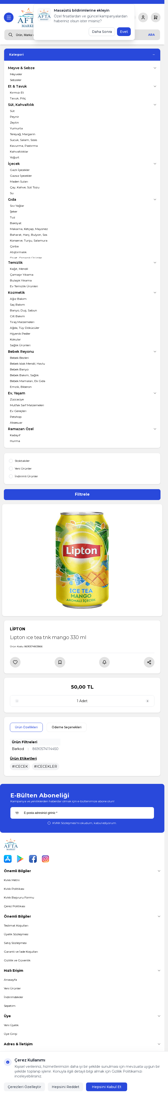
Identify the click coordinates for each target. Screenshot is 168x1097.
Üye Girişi (10, 1034)
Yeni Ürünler (12, 988)
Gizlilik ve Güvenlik (17, 960)
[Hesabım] (143, 17)
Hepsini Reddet (65, 1087)
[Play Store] (20, 859)
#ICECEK (20, 766)
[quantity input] (82, 701)
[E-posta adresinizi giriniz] (82, 813)
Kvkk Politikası (14, 889)
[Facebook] (33, 859)
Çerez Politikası (14, 906)
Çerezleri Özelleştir (24, 1087)
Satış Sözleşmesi (15, 943)
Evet (124, 31)
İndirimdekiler (13, 997)
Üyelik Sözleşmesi (16, 934)
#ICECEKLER (45, 766)
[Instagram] (45, 859)
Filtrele (82, 494)
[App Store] (8, 859)
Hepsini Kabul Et (106, 1087)
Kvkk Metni (12, 880)
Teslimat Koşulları (16, 925)
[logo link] (29, 17)
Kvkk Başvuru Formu (19, 897)
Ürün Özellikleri (26, 727)
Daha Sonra (102, 31)
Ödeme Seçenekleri (66, 727)
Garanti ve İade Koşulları (21, 951)
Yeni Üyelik (11, 1025)
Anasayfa (10, 979)
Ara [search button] (151, 35)
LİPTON (17, 629)
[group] (82, 560)
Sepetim (9, 1006)
